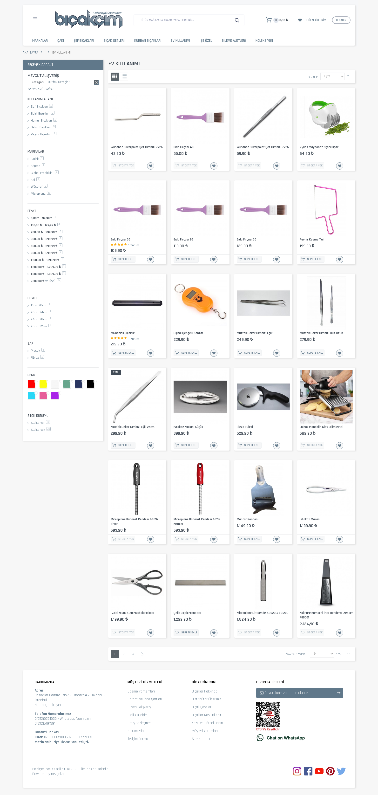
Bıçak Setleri (114, 40)
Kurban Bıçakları (147, 40)
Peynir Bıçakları (43, 134)
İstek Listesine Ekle (150, 166)
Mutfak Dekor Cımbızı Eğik (254, 333)
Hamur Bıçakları (44, 120)
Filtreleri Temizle (40, 89)
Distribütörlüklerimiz (206, 699)
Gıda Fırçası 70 (246, 239)
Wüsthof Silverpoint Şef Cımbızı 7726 (137, 147)
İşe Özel (206, 40)
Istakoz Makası (310, 519)
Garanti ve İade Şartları (145, 699)
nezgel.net (59, 774)
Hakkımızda (136, 731)
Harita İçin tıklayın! (48, 705)
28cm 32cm (41, 326)
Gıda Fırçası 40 (184, 147)
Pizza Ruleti (245, 427)
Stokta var (40, 423)
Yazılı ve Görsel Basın (207, 723)
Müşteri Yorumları (205, 731)
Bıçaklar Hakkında (204, 691)
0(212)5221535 (46, 718)
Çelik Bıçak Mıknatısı (187, 613)
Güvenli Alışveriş (139, 707)
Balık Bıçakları (42, 113)
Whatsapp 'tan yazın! (75, 718)
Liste (124, 77)
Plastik (38, 351)
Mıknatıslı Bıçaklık (123, 333)
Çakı (60, 40)
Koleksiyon (264, 40)
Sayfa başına (295, 654)
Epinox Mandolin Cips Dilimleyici (321, 427)
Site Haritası (201, 739)
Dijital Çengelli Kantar (188, 333)
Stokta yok (41, 430)
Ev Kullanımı (180, 40)
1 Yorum (133, 245)
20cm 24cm (41, 312)
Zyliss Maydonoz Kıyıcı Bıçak (319, 147)
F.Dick (37, 159)
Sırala (312, 77)
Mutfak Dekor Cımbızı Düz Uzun (321, 333)
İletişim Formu (138, 739)
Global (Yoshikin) (45, 173)
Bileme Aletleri (234, 40)
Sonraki (142, 654)
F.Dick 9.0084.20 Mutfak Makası (132, 613)
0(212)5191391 (45, 723)
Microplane (41, 194)
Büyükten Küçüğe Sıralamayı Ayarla (348, 76)
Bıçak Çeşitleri (202, 707)
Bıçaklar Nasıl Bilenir (206, 715)
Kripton (38, 166)
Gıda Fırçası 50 (120, 239)
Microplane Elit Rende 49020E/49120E (262, 613)
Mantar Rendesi (247, 519)
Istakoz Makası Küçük (188, 427)
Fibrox (37, 358)
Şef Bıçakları (84, 40)
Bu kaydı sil (96, 82)
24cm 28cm (41, 319)
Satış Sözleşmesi (140, 723)
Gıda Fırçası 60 (183, 239)
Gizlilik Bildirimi (138, 715)
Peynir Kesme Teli (312, 239)
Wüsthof (39, 187)
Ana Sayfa (30, 52)
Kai (35, 180)
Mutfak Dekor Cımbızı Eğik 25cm (133, 427)
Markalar (40, 40)
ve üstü (46, 281)
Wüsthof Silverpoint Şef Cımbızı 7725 (263, 147)
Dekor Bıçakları (43, 127)
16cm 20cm (41, 305)
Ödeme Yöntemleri (141, 691)
